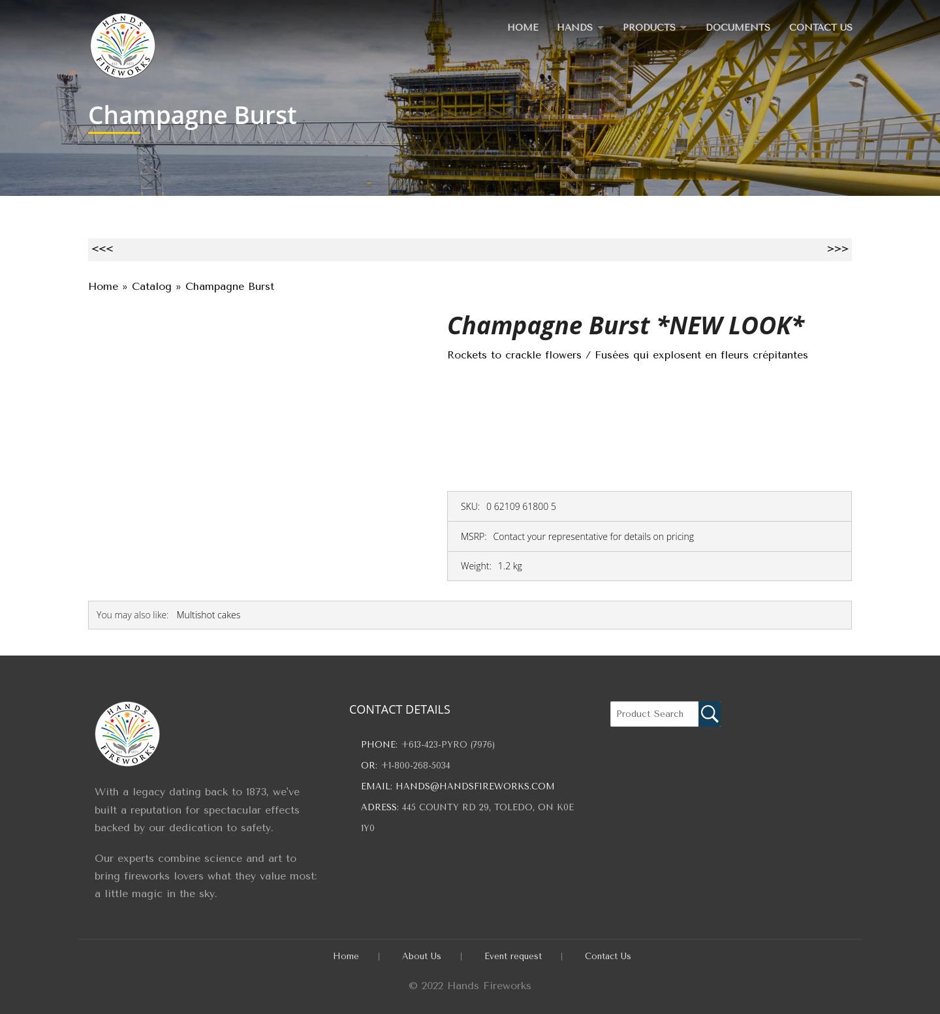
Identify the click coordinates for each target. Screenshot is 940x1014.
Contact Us (820, 27)
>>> (838, 249)
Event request (513, 956)
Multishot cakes (208, 615)
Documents (736, 27)
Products (645, 27)
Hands (568, 27)
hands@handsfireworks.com (475, 786)
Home (515, 27)
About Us (421, 956)
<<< (102, 249)
